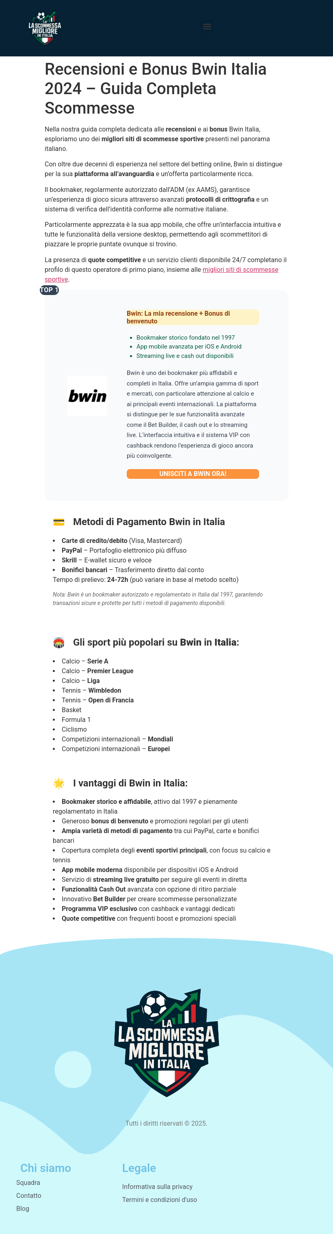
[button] (207, 26)
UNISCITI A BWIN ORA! (192, 474)
